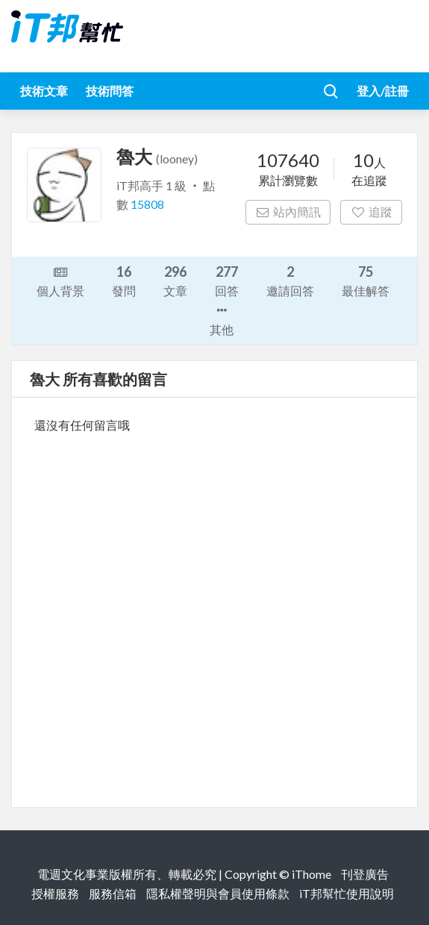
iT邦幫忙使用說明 (346, 893)
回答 (227, 280)
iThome (311, 874)
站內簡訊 (288, 211)
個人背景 (60, 280)
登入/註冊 (383, 91)
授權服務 (55, 893)
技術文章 (44, 91)
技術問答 (110, 91)
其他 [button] (222, 318)
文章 (175, 280)
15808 (147, 204)
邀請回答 (290, 280)
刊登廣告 (365, 874)
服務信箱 (113, 893)
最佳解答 (365, 280)
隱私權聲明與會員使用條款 (217, 893)
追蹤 (371, 211)
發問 (124, 280)
